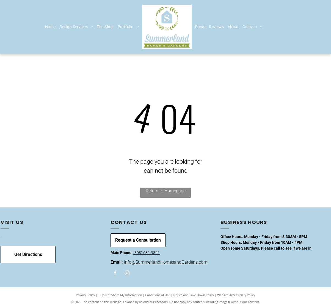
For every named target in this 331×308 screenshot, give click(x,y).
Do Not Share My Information (121, 295)
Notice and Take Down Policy (193, 295)
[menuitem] (50, 26)
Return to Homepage (166, 190)
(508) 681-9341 (146, 252)
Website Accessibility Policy (236, 295)
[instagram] (127, 273)
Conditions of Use (157, 295)
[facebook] (115, 273)
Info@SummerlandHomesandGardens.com (165, 262)
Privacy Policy (85, 295)
